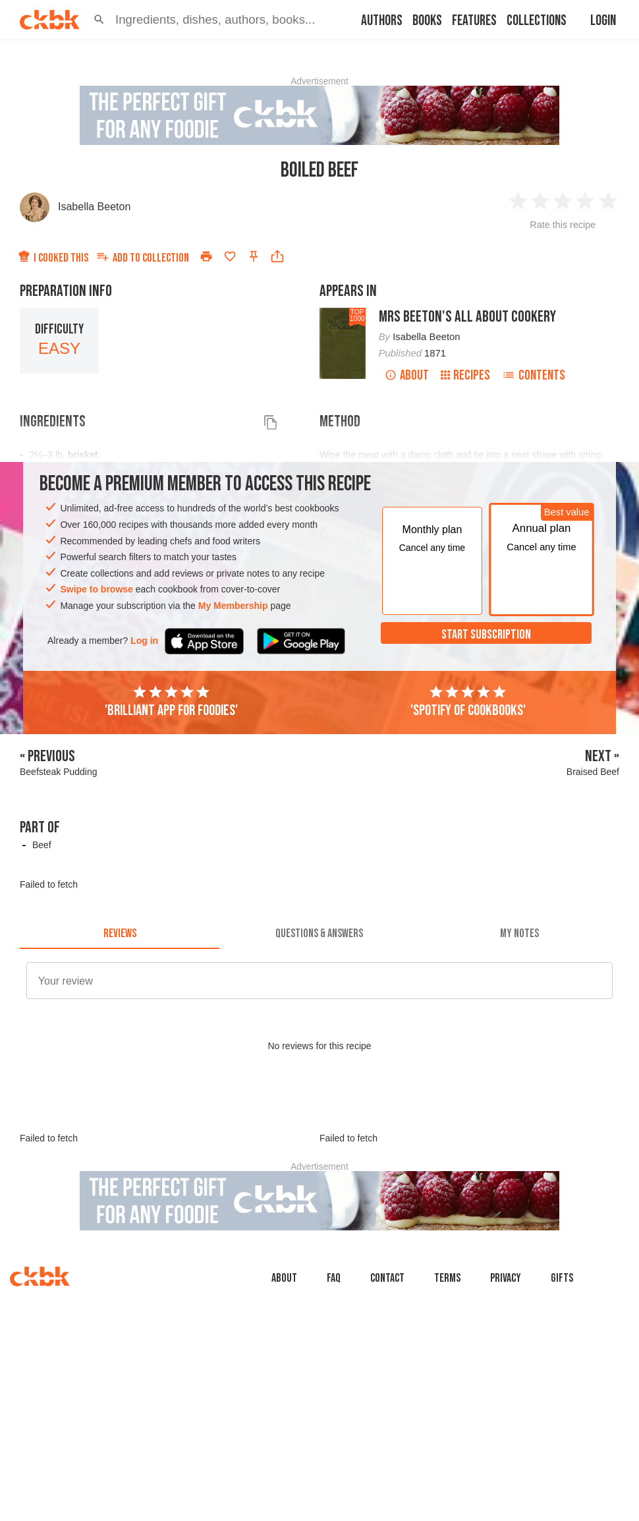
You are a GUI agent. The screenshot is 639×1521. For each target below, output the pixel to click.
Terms (447, 1278)
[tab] (119, 933)
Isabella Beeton (94, 206)
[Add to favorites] (230, 256)
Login (603, 21)
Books (427, 21)
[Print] (206, 256)
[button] (99, 19)
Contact (387, 1278)
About (407, 375)
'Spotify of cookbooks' (468, 702)
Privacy (505, 1278)
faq (334, 1278)
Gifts (562, 1278)
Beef (41, 845)
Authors (382, 21)
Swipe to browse (96, 589)
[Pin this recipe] (253, 256)
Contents (533, 375)
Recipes (465, 375)
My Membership (233, 605)
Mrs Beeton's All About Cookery (467, 316)
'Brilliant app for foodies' (171, 702)
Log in (144, 640)
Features (474, 21)
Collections (537, 21)
